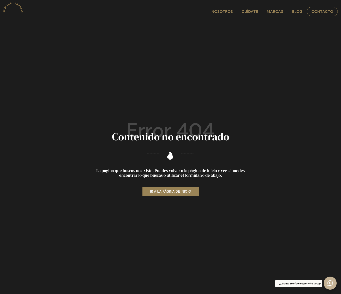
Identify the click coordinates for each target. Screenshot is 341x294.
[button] (330, 283)
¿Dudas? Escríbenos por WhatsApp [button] (300, 283)
